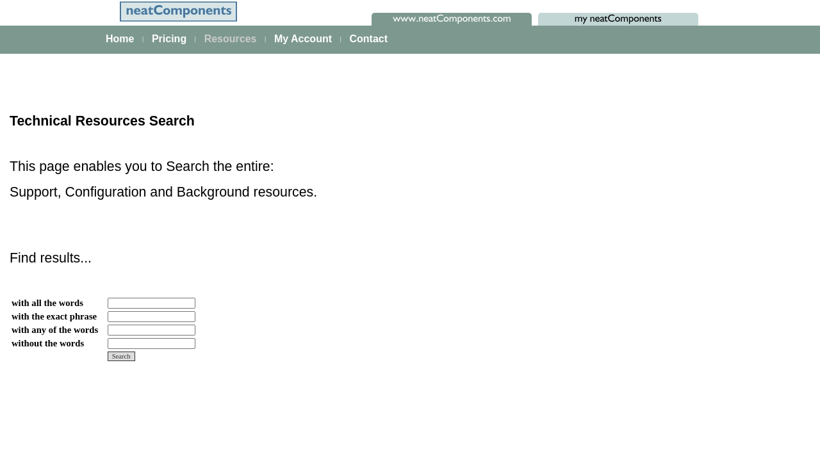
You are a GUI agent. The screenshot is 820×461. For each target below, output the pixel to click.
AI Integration (53, 328)
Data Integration (59, 259)
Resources (230, 38)
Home (120, 38)
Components (52, 416)
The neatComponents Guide (83, 187)
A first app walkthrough (72, 205)
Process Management (70, 276)
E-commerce (52, 345)
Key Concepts (55, 399)
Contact (368, 38)
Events (40, 310)
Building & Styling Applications (87, 241)
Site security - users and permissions (100, 362)
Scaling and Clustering (72, 293)
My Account (303, 38)
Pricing (169, 38)
